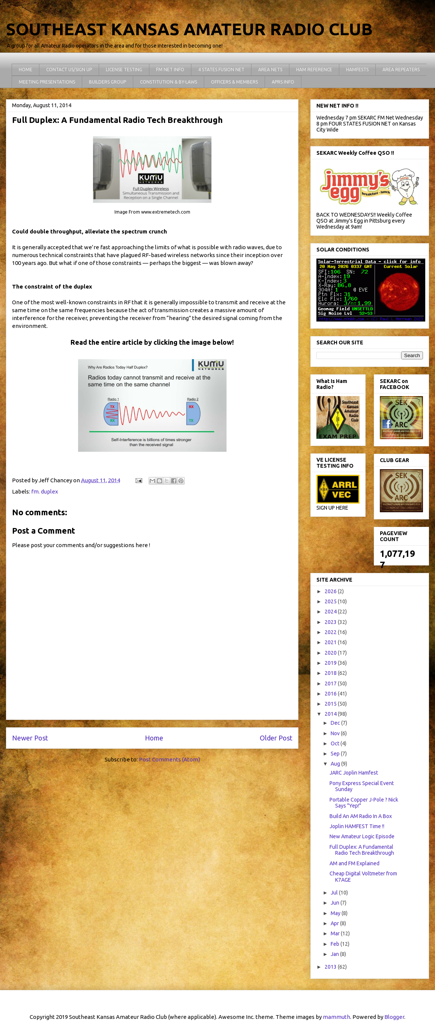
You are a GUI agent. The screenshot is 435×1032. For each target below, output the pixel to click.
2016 (331, 694)
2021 (331, 642)
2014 (331, 714)
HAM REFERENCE (314, 69)
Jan (335, 954)
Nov (336, 733)
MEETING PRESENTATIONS (47, 81)
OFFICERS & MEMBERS (234, 81)
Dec (336, 723)
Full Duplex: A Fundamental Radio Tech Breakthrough (362, 850)
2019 (331, 663)
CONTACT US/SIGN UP (69, 69)
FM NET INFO (170, 69)
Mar (336, 933)
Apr (335, 923)
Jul (335, 893)
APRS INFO (283, 81)
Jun (335, 903)
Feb (335, 944)
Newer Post (30, 738)
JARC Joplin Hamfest (354, 773)
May (336, 913)
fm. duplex (44, 491)
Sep (336, 754)
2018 (331, 673)
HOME (25, 69)
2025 (331, 601)
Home (154, 738)
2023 (331, 622)
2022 (331, 632)
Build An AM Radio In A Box (361, 816)
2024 (331, 612)
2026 (331, 591)
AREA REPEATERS (401, 69)
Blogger (394, 1017)
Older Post (276, 738)
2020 (331, 653)
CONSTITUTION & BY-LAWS (168, 81)
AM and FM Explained (354, 863)
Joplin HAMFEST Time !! (357, 826)
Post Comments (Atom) (169, 759)
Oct (335, 743)
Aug (336, 764)
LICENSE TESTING (124, 69)
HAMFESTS (357, 69)
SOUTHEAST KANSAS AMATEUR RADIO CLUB (189, 29)
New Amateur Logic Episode (362, 836)
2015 (331, 704)
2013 (331, 967)
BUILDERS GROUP (107, 81)
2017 (331, 684)
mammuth (336, 1017)
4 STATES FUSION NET (221, 69)
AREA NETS (270, 69)
